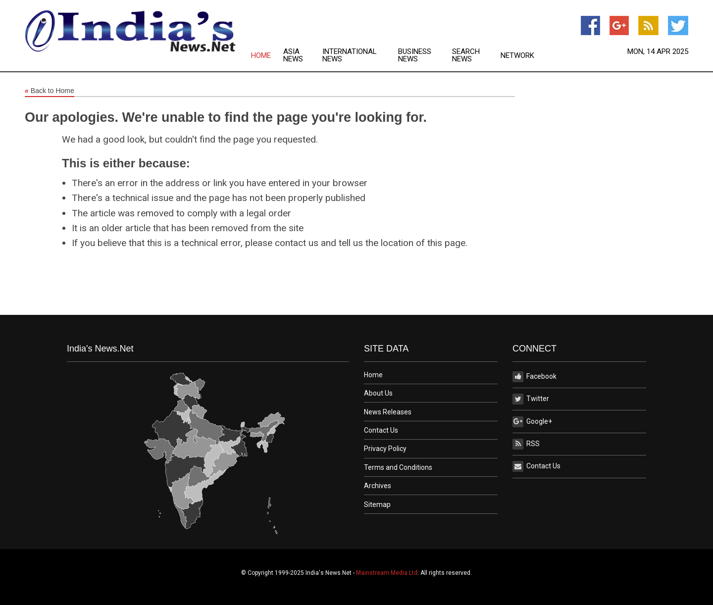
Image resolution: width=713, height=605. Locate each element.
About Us (378, 393)
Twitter (530, 399)
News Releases (387, 412)
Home (261, 55)
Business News (414, 55)
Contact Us (381, 430)
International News (349, 55)
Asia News (293, 55)
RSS (526, 444)
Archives (377, 486)
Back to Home (49, 91)
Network (517, 55)
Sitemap (377, 504)
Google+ (532, 421)
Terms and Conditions (398, 467)
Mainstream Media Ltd (386, 572)
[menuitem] (267, 55)
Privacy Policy (385, 449)
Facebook (534, 376)
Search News (466, 55)
